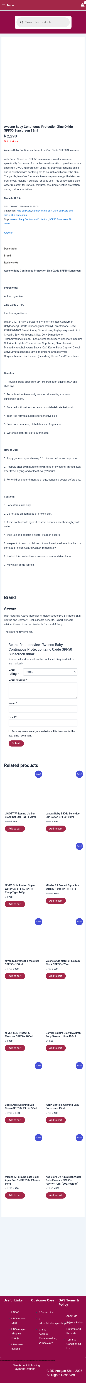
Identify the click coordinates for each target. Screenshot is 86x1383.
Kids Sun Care (24, 210)
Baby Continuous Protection (33, 219)
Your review (18, 680)
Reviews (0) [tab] (11, 262)
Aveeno (14, 219)
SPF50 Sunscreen (58, 219)
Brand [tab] (7, 255)
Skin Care (53, 210)
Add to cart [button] (14, 828)
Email (13, 717)
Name (13, 703)
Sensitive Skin (39, 210)
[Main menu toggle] (8, 5)
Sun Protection (19, 215)
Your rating (14, 672)
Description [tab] (10, 248)
